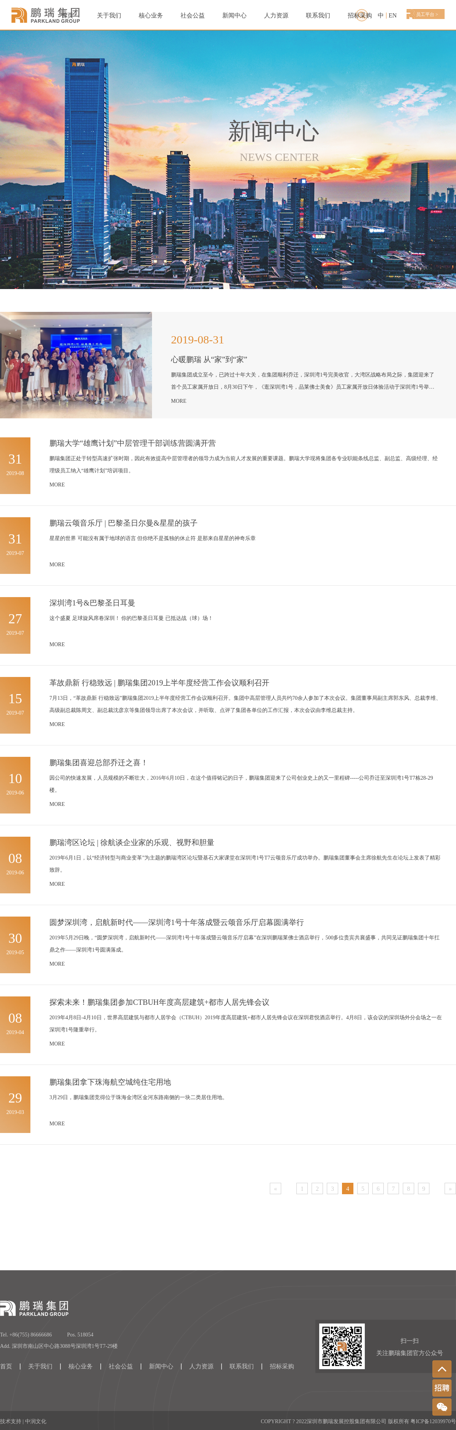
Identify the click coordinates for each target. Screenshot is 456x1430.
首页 (67, 15)
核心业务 (80, 1366)
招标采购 (360, 15)
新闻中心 (234, 15)
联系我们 (318, 15)
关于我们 (109, 15)
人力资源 (276, 15)
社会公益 (192, 15)
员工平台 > (427, 14)
